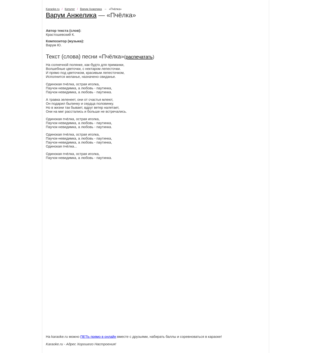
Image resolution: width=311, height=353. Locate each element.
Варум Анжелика (91, 9)
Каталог (70, 9)
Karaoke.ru (53, 9)
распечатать (139, 56)
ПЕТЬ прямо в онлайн (98, 337)
